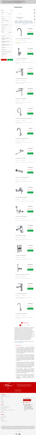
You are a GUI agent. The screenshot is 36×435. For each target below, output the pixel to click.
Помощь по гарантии (4, 406)
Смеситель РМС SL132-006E (20, 158)
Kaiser (22, 342)
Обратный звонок (27, 400)
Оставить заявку (3, 408)
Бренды (2, 418)
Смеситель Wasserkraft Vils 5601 (21, 216)
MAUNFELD (20, 21)
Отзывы (2, 400)
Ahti (31, 21)
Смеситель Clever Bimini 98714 (21, 255)
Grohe (15, 342)
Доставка (2, 411)
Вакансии (2, 401)
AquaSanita (31, 22)
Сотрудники (3, 402)
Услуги (2, 404)
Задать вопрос (18, 390)
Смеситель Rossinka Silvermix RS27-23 (22, 138)
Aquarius (26, 22)
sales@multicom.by (27, 402)
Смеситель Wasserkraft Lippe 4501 (21, 197)
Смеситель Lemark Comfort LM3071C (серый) (23, 118)
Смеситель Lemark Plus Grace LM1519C (22, 274)
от (1, 14)
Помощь (2, 414)
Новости (2, 397)
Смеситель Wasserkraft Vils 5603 (21, 293)
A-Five (25, 21)
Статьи (2, 398)
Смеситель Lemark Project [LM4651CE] (22, 177)
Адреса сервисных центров (5, 407)
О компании (3, 394)
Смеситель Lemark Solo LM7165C (21, 58)
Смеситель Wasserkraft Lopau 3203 (22, 78)
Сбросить (12, 10)
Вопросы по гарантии (4, 421)
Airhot (16, 22)
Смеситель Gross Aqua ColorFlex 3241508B (23, 38)
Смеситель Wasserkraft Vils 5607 (21, 313)
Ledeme (18, 342)
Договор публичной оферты (5, 396)
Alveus (19, 22)
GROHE (16, 21)
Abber (28, 21)
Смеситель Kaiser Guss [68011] (21, 235)
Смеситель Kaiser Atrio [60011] (21, 98)
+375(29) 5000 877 (27, 398)
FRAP (20, 342)
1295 (28, 325)
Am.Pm (23, 22)
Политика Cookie (18, 2)
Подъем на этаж (3, 412)
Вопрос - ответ (3, 417)
